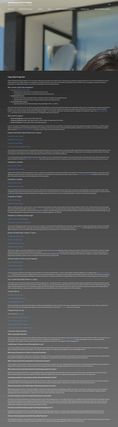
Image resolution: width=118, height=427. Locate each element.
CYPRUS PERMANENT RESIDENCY (66, 9)
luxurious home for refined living (50, 252)
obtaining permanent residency (26, 129)
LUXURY (40, 9)
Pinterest (15, 295)
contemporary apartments (32, 159)
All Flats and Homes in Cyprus (15, 246)
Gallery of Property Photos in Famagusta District (20, 327)
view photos (21, 313)
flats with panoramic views (84, 174)
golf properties (40, 208)
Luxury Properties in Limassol (15, 262)
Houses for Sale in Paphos (14, 200)
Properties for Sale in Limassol (15, 136)
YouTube (10, 295)
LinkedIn (21, 295)
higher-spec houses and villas (68, 339)
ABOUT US (11, 9)
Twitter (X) (22, 298)
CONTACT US (85, 9)
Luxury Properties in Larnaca (15, 265)
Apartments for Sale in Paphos (15, 203)
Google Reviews (19, 302)
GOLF (49, 9)
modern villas (79, 227)
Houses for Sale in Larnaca (14, 183)
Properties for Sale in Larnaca (15, 139)
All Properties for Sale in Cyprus (16, 236)
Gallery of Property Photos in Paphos (17, 324)
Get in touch (63, 307)
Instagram (16, 298)
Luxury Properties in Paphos (15, 269)
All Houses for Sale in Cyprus (15, 239)
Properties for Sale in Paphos (15, 143)
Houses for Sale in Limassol (15, 165)
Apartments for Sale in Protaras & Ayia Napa (19, 222)
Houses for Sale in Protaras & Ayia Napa (18, 219)
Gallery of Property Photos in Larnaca (17, 320)
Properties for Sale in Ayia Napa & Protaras (19, 146)
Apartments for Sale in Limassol (16, 169)
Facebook (10, 298)
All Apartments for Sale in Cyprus (16, 243)
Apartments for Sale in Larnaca (15, 186)
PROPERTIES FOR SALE (26, 9)
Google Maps (11, 302)
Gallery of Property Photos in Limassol (18, 317)
